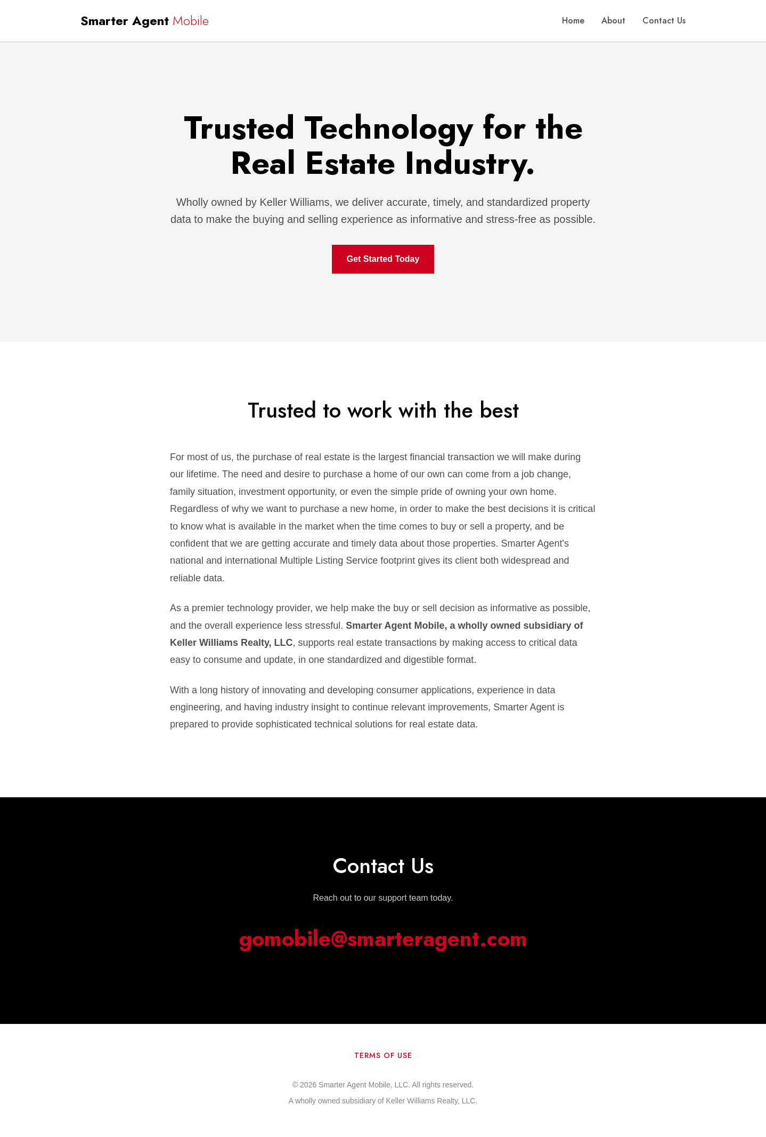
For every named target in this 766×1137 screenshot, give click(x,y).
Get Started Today (383, 258)
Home (573, 20)
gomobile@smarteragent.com (383, 938)
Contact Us (664, 20)
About (613, 20)
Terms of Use (383, 1055)
